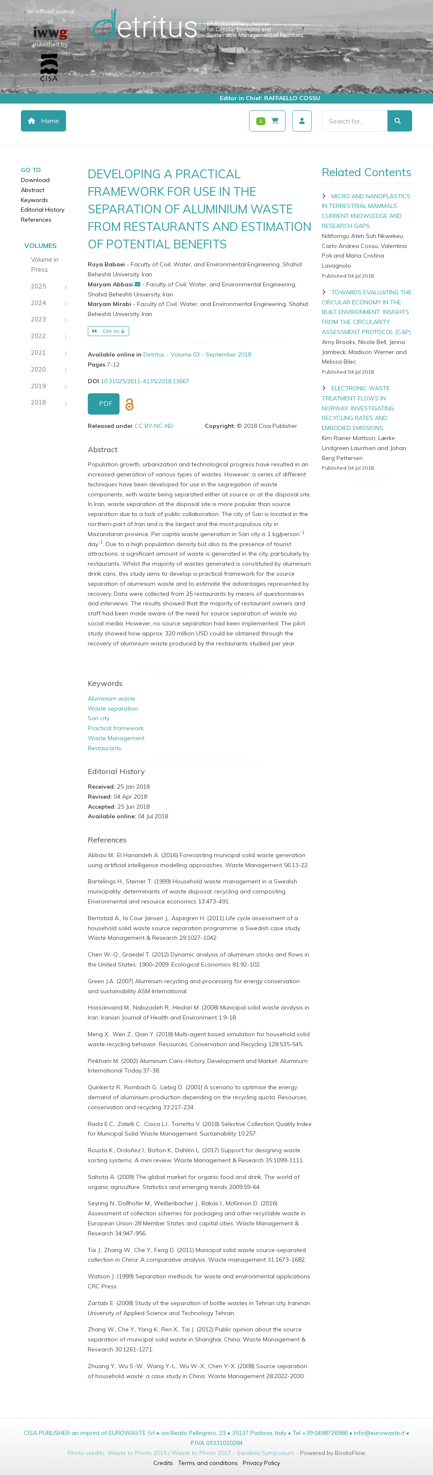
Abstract (32, 190)
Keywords (34, 200)
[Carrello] (267, 121)
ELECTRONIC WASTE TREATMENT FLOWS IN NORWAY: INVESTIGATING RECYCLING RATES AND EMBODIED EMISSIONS (358, 408)
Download (35, 180)
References (36, 219)
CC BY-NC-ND (154, 426)
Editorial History (42, 209)
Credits (163, 1463)
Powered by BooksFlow (332, 1453)
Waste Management (116, 738)
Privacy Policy (261, 1463)
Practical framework (116, 728)
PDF (105, 403)
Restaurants (104, 748)
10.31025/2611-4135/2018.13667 (145, 381)
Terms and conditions (208, 1463)
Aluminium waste (111, 698)
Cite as (108, 331)
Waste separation (113, 708)
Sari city (99, 718)
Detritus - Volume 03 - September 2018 (197, 354)
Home (43, 121)
